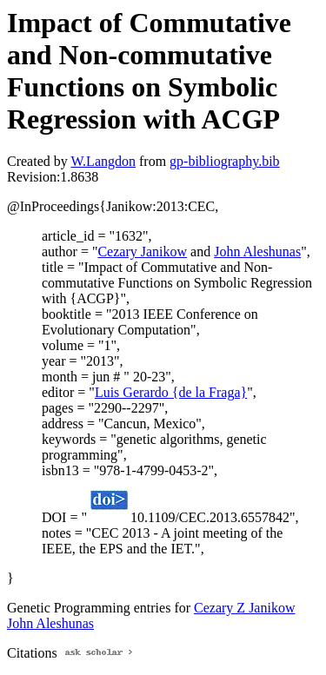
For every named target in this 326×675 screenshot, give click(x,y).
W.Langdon (103, 161)
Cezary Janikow (142, 251)
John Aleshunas (257, 251)
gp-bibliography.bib (225, 161)
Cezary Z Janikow (244, 607)
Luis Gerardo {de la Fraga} (171, 392)
